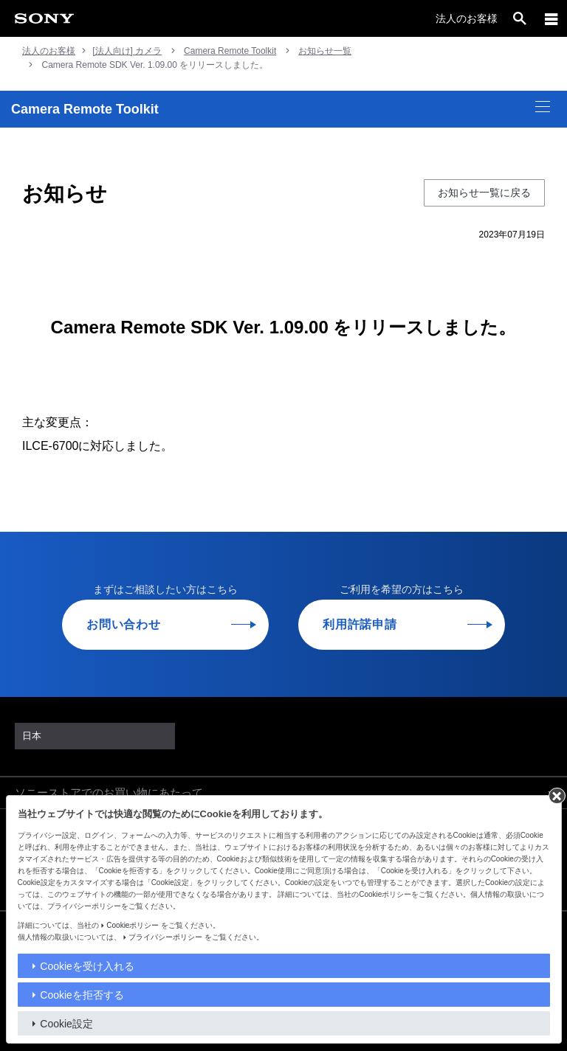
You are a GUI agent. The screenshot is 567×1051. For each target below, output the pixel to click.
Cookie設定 (66, 1024)
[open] (520, 18)
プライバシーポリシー (165, 937)
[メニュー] (551, 18)
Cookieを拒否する (82, 995)
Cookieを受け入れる (87, 966)
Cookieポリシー (132, 925)
